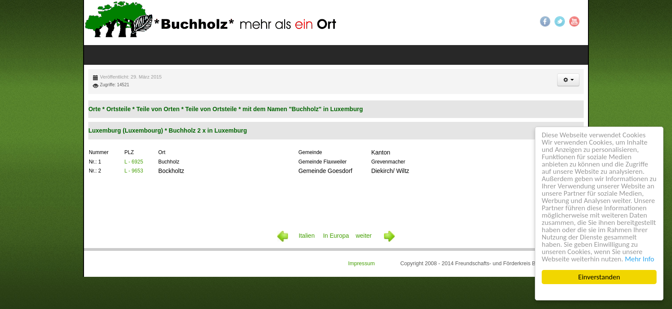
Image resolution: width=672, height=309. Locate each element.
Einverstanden (599, 277)
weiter (358, 207)
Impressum (388, 236)
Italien (311, 207)
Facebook (544, 21)
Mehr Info (639, 259)
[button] (565, 61)
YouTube (573, 21)
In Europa (336, 207)
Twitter (558, 21)
